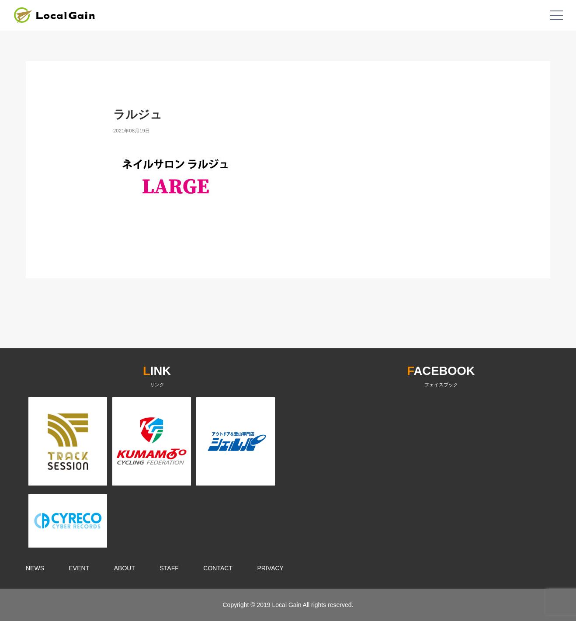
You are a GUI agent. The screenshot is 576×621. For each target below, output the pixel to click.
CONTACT (217, 568)
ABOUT (124, 568)
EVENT (79, 568)
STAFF (169, 568)
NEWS (35, 568)
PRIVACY (270, 568)
